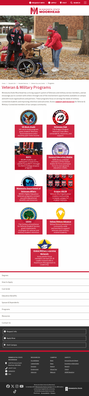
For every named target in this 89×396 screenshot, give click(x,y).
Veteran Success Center (38, 83)
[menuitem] (36, 2)
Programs (6, 309)
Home (3, 83)
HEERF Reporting (69, 372)
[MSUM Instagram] (16, 386)
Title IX (67, 369)
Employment (34, 369)
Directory (33, 367)
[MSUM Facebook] (8, 386)
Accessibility (45, 393)
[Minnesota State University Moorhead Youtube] (22, 386)
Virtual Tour (53, 369)
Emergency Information (72, 364)
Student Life (12, 83)
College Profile (35, 364)
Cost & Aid (6, 289)
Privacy (53, 393)
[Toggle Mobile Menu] (85, 2)
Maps (51, 361)
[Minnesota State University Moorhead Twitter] (12, 386)
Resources (6, 316)
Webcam (52, 372)
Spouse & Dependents (10, 302)
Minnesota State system (44, 387)
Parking (52, 367)
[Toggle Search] (75, 2)
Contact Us (6, 323)
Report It (67, 367)
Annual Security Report (71, 361)
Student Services (23, 83)
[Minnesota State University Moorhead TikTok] (14, 391)
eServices (33, 372)
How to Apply (7, 282)
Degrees (5, 275)
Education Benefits (9, 296)
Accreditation (35, 361)
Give (9, 374)
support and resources (64, 101)
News (51, 364)
